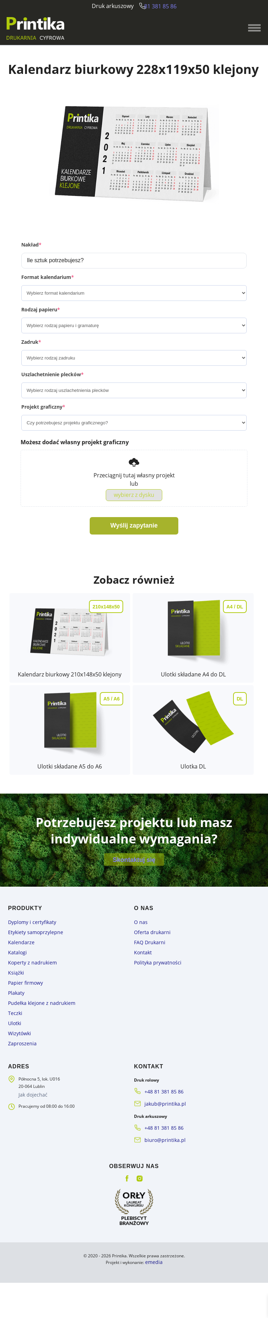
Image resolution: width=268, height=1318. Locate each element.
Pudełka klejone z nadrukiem (36, 1047)
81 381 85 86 (163, 6)
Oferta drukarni (149, 981)
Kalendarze (19, 991)
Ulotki (13, 1066)
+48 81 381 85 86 (161, 1132)
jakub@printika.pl (161, 1143)
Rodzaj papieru (40, 330)
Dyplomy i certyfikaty (28, 972)
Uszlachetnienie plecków (52, 395)
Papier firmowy (22, 1028)
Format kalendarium (47, 298)
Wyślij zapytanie (134, 548)
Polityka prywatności (153, 1010)
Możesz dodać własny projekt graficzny (75, 463)
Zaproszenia (20, 1085)
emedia (154, 1298)
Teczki (14, 1057)
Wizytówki (17, 1075)
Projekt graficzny (43, 427)
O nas (139, 972)
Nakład (31, 265)
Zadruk (31, 362)
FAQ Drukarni (147, 991)
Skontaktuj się (134, 907)
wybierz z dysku (134, 517)
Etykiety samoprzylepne (31, 981)
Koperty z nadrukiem (28, 1010)
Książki (14, 1019)
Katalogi (16, 1000)
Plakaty (15, 1038)
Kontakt (141, 1000)
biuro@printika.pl (161, 1177)
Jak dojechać (31, 1135)
